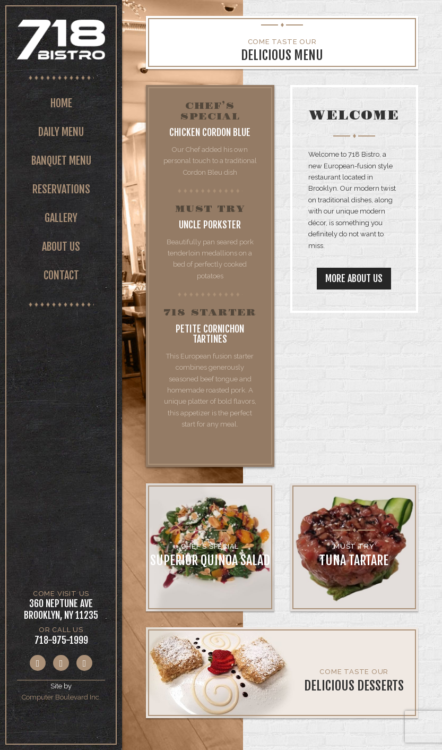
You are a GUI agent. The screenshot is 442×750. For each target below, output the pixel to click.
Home (61, 103)
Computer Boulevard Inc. (61, 697)
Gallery (61, 218)
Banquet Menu (61, 160)
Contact (61, 275)
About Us (61, 246)
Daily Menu (61, 132)
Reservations (61, 189)
